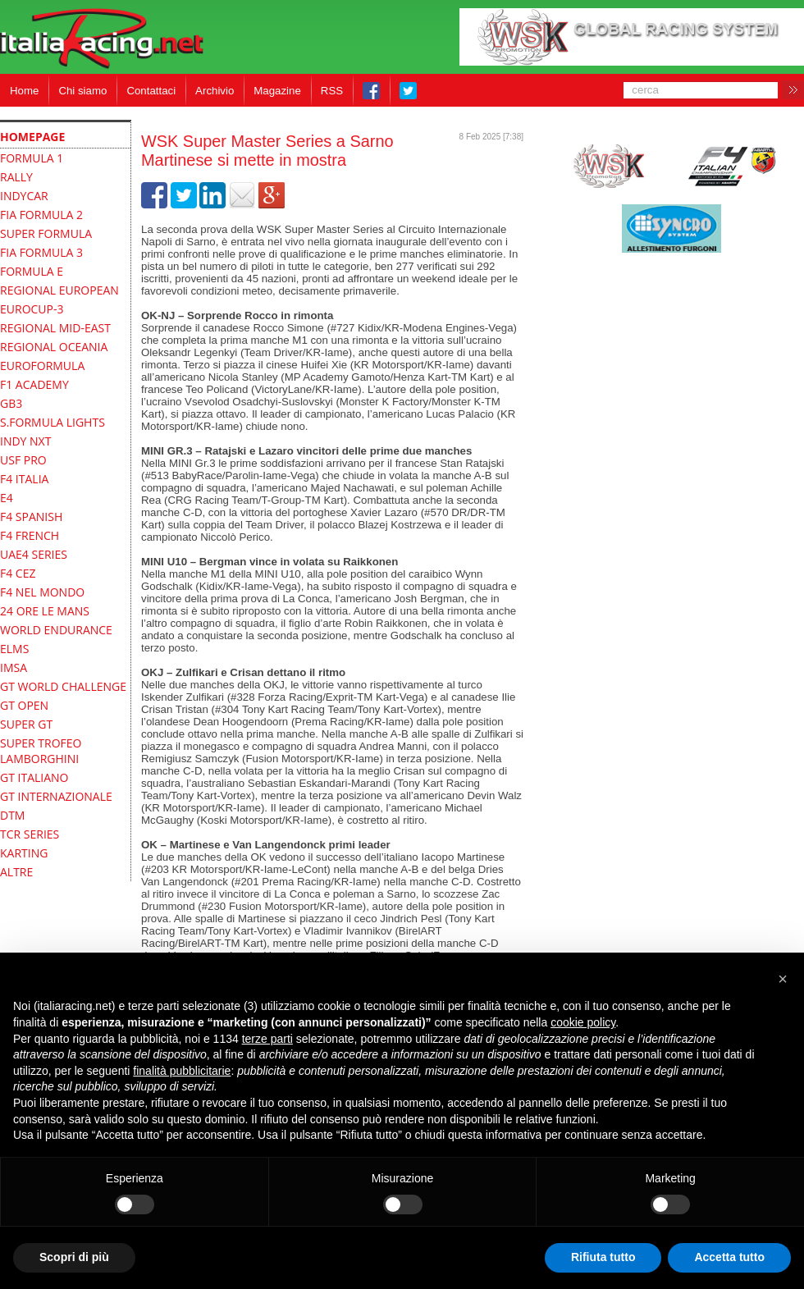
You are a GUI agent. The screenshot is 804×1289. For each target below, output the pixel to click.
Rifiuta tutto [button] (603, 1257)
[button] (783, 979)
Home (24, 91)
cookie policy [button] (582, 1022)
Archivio (214, 91)
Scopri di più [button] (74, 1257)
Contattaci (151, 91)
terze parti (267, 1038)
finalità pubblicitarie (182, 1070)
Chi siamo (82, 91)
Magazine (277, 91)
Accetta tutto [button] (729, 1257)
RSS (332, 91)
